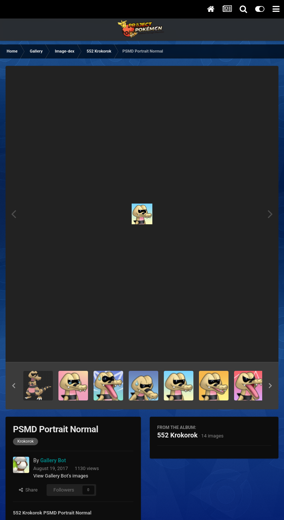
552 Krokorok (177, 435)
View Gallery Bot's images (60, 476)
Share (28, 490)
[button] (14, 386)
